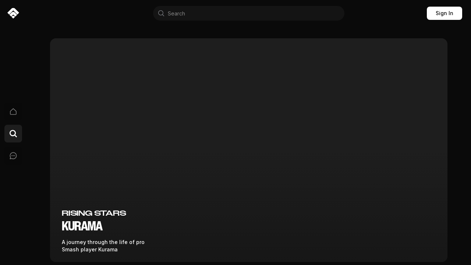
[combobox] (248, 13)
